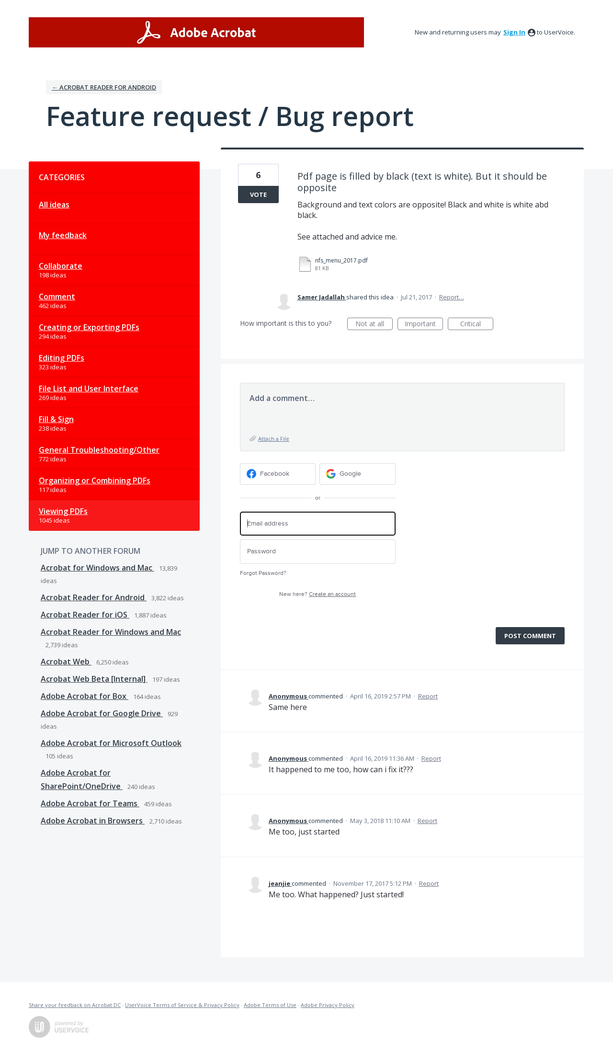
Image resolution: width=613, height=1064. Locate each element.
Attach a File (273, 438)
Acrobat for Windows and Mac (97, 567)
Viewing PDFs (63, 511)
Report (428, 696)
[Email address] (318, 524)
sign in (514, 32)
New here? (317, 594)
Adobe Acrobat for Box (84, 696)
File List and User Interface (88, 388)
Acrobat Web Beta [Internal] (94, 679)
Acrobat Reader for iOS (85, 614)
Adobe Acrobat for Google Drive (102, 713)
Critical (476, 324)
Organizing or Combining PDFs (94, 480)
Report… (451, 297)
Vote (258, 194)
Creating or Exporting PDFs (89, 327)
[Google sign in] (357, 474)
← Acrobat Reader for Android (104, 87)
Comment (57, 296)
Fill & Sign (56, 419)
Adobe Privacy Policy (327, 1004)
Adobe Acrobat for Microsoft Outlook (111, 743)
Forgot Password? (263, 573)
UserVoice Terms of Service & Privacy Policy (182, 1004)
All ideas (54, 204)
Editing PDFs (61, 358)
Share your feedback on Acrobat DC (75, 1004)
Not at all (374, 324)
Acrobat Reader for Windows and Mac (111, 632)
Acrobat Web (66, 661)
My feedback (63, 235)
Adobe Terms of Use (270, 1004)
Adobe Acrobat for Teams (90, 803)
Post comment (530, 635)
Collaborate (60, 266)
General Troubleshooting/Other (99, 450)
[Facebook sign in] (278, 474)
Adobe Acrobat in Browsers (93, 820)
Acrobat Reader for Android (94, 597)
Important (424, 324)
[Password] (318, 551)
